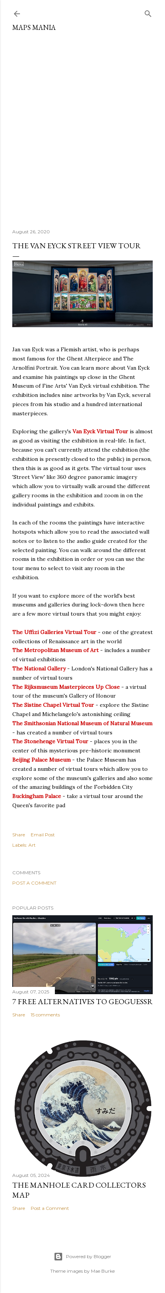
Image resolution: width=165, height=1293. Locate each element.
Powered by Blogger (82, 1256)
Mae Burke (103, 1271)
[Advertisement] (82, 127)
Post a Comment (34, 883)
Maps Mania (34, 27)
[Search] (148, 12)
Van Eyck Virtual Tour (100, 431)
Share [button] (18, 834)
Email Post (43, 834)
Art (32, 845)
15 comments (45, 1015)
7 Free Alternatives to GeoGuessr (82, 1001)
